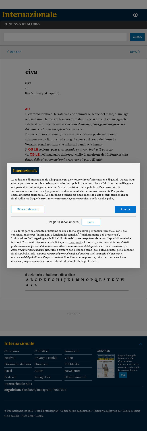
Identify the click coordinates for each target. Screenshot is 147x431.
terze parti (75, 242)
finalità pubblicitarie (23, 253)
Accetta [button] (125, 209)
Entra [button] (91, 222)
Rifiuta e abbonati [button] (27, 209)
